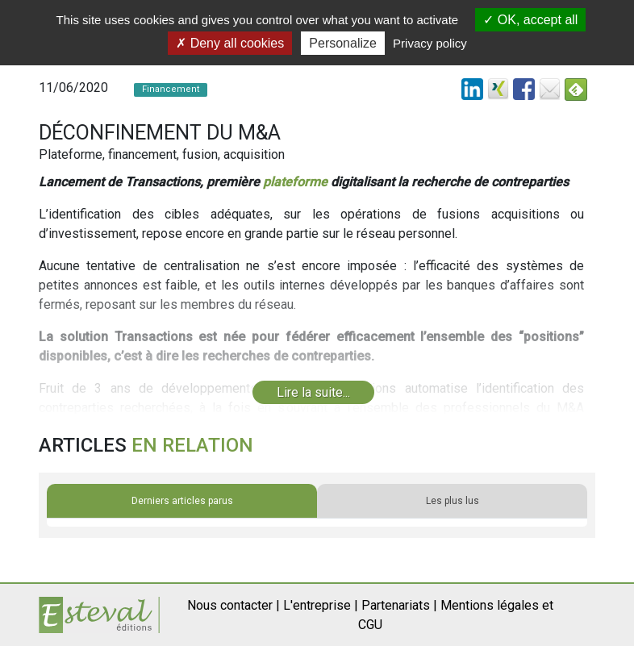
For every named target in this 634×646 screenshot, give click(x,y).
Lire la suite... (313, 392)
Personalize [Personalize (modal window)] (343, 43)
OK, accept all (530, 20)
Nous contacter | (233, 605)
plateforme (295, 182)
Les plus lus (452, 500)
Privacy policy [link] (430, 43)
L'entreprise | (320, 605)
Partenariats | (399, 605)
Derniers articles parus (182, 500)
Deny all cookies (230, 43)
